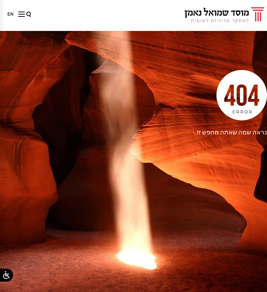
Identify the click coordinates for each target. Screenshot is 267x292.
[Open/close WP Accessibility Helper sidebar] (6, 275)
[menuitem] (10, 14)
